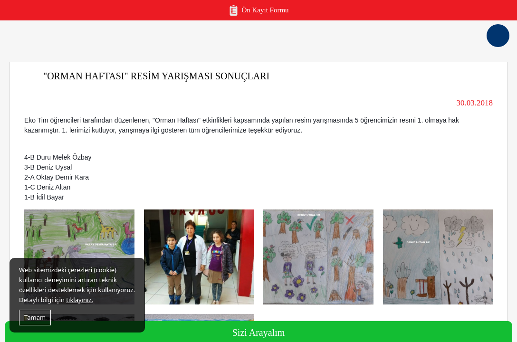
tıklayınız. (79, 299)
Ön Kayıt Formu (258, 10)
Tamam (35, 317)
